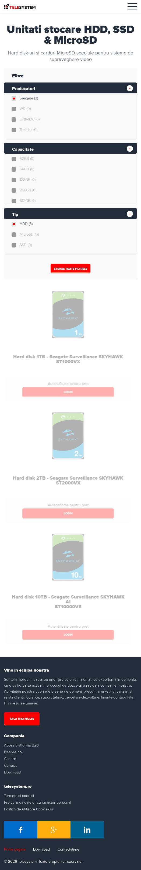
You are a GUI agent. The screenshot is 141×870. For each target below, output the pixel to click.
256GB (27, 190)
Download (12, 772)
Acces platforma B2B (21, 745)
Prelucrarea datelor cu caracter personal (37, 802)
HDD (25, 224)
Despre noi (13, 752)
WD (24, 109)
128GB (27, 180)
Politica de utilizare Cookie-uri (28, 809)
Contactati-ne (68, 849)
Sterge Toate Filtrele (70, 269)
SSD (25, 245)
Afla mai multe (22, 719)
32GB (26, 159)
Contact (10, 766)
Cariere (10, 759)
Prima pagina (14, 849)
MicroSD (28, 234)
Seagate (28, 98)
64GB (26, 169)
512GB (27, 201)
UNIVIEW (29, 119)
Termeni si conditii (19, 796)
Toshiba (28, 130)
